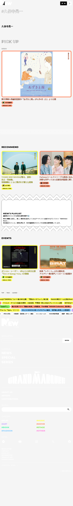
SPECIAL (9, 357)
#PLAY (5, 420)
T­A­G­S (8, 292)
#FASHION (7, 431)
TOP (3, 292)
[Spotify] (3, 442)
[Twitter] (53, 442)
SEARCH (5, 405)
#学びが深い (8, 314)
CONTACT (5, 451)
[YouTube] (20, 442)
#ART (4, 424)
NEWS (7, 353)
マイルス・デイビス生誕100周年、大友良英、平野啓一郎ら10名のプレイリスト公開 (33, 303)
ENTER (67, 340)
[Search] (36, 409)
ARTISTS (6, 396)
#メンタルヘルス (42, 314)
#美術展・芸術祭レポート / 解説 (24, 314)
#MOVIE (40, 424)
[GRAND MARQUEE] (36, 377)
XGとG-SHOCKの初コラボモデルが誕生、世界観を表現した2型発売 (47, 310)
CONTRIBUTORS (10, 399)
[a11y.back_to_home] (6, 3)
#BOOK (5, 427)
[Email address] (32, 340)
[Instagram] (36, 442)
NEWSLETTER (7, 336)
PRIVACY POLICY (8, 459)
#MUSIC (40, 420)
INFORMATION (7, 455)
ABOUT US (7, 392)
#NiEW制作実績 (55, 314)
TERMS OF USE (7, 457)
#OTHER (40, 431)
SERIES (7, 362)
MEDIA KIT (5, 453)
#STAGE (40, 427)
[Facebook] (69, 442)
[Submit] (68, 409)
